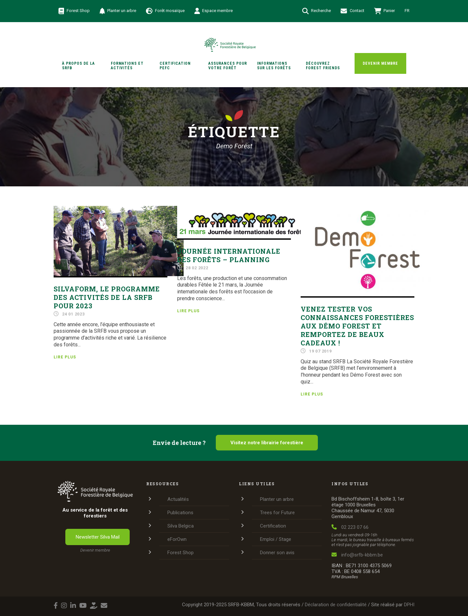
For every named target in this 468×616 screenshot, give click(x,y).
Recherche (316, 11)
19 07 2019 (320, 351)
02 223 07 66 (350, 527)
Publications (180, 513)
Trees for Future (277, 513)
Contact (352, 11)
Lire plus (65, 357)
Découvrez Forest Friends (323, 65)
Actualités (178, 499)
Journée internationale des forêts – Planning (228, 255)
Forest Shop (74, 11)
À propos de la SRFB (78, 65)
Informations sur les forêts (274, 65)
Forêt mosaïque (165, 11)
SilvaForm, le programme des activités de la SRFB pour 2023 (107, 297)
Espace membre (213, 11)
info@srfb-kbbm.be (357, 555)
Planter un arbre (117, 11)
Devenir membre (380, 63)
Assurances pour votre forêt (227, 65)
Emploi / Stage (275, 539)
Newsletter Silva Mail (98, 537)
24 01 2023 (73, 314)
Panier (384, 11)
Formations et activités (127, 65)
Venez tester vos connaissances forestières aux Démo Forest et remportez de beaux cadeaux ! (357, 326)
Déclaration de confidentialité (336, 605)
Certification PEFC (175, 65)
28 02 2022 (197, 267)
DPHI (409, 605)
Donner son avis (277, 553)
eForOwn (177, 539)
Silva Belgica (180, 526)
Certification (273, 526)
